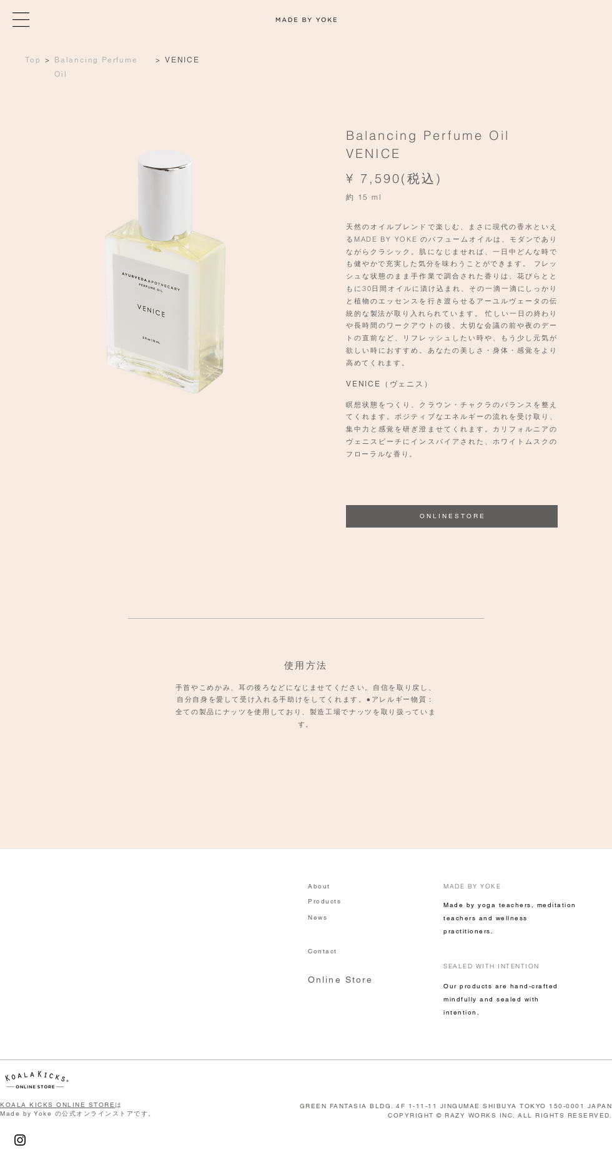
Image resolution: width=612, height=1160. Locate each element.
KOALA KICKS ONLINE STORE (57, 1105)
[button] (20, 19)
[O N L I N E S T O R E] (452, 516)
